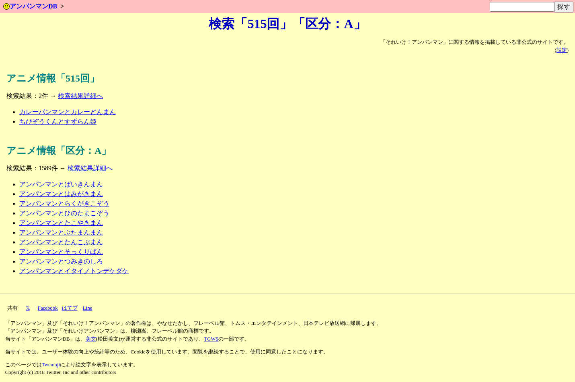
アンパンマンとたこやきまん (61, 222)
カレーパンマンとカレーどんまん (67, 111)
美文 (91, 339)
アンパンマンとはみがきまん (61, 193)
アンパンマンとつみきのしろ (61, 261)
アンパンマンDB (30, 6)
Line (87, 308)
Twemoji (51, 365)
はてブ (70, 308)
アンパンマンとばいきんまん (61, 184)
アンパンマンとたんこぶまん (61, 242)
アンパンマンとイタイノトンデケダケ (74, 271)
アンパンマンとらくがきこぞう (64, 203)
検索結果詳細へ (80, 95)
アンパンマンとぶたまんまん (61, 232)
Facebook (48, 308)
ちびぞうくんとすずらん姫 (58, 121)
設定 (562, 50)
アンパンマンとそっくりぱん (61, 251)
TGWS (211, 339)
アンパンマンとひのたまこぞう (64, 213)
